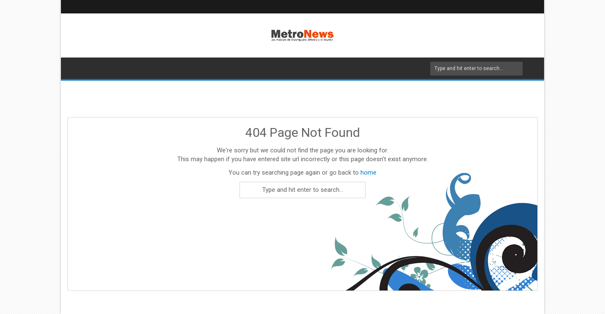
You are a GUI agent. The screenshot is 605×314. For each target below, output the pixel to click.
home (368, 172)
